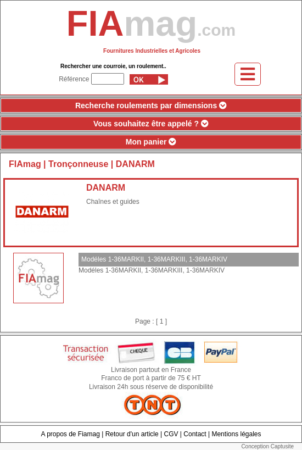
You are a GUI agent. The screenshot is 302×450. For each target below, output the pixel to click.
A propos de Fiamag (70, 434)
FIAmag (25, 164)
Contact (194, 434)
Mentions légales (236, 434)
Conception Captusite (267, 446)
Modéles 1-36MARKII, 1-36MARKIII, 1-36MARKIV (154, 259)
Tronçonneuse (79, 164)
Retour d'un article (132, 434)
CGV (171, 434)
